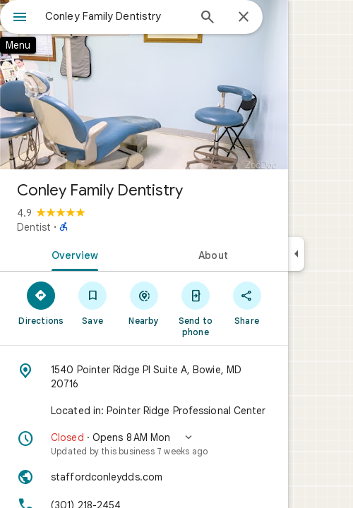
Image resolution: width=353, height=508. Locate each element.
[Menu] (20, 18)
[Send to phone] (195, 308)
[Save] (93, 303)
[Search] (208, 18)
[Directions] (41, 303)
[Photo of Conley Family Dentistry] (144, 84)
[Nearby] (144, 303)
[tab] (72, 254)
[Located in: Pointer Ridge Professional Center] (144, 411)
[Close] (244, 17)
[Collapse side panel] (296, 254)
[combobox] (116, 16)
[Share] (247, 303)
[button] (144, 444)
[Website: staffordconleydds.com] (144, 477)
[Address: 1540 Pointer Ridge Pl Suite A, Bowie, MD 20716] (144, 377)
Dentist (34, 227)
